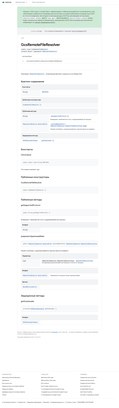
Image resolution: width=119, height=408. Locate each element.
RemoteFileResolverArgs (84, 261)
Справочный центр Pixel (87, 380)
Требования (5, 380)
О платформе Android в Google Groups (52, 389)
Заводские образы (7, 389)
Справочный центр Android (88, 377)
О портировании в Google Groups (51, 395)
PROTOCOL (45, 92)
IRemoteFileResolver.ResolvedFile (35, 124)
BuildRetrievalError (30, 287)
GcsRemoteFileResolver (31, 105)
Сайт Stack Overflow (86, 392)
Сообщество (21, 402)
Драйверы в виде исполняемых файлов (13, 392)
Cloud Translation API (79, 31)
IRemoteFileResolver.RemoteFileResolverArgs (66, 126)
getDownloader (47, 140)
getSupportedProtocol (58, 116)
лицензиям (55, 332)
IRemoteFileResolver (49, 51)
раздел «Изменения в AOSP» (45, 22)
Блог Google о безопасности (49, 386)
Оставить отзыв (71, 402)
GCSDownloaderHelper (30, 140)
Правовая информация (34, 402)
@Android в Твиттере (47, 377)
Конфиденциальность (57, 402)
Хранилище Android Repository (11, 377)
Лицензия (46, 402)
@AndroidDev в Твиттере (48, 380)
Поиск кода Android (38, 2)
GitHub (4, 395)
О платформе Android (9, 402)
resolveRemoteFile (57, 124)
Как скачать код (7, 383)
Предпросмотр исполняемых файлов (13, 386)
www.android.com (85, 386)
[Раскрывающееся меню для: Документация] (27, 2)
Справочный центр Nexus (87, 383)
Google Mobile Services (87, 389)
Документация (20, 2)
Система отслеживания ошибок (89, 395)
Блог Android (45, 383)
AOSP (22, 38)
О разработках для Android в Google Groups (54, 392)
